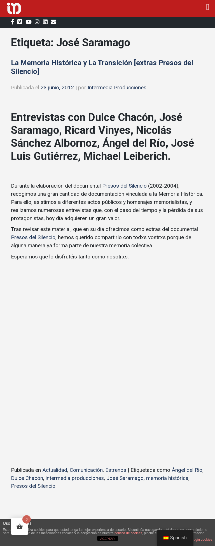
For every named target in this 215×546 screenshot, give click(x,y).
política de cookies (128, 533)
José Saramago (125, 478)
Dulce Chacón (27, 478)
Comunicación (86, 470)
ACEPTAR (107, 538)
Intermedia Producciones (117, 87)
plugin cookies (201, 540)
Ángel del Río (187, 470)
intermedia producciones (75, 478)
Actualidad (54, 470)
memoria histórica (167, 478)
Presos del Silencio (124, 186)
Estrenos (115, 470)
